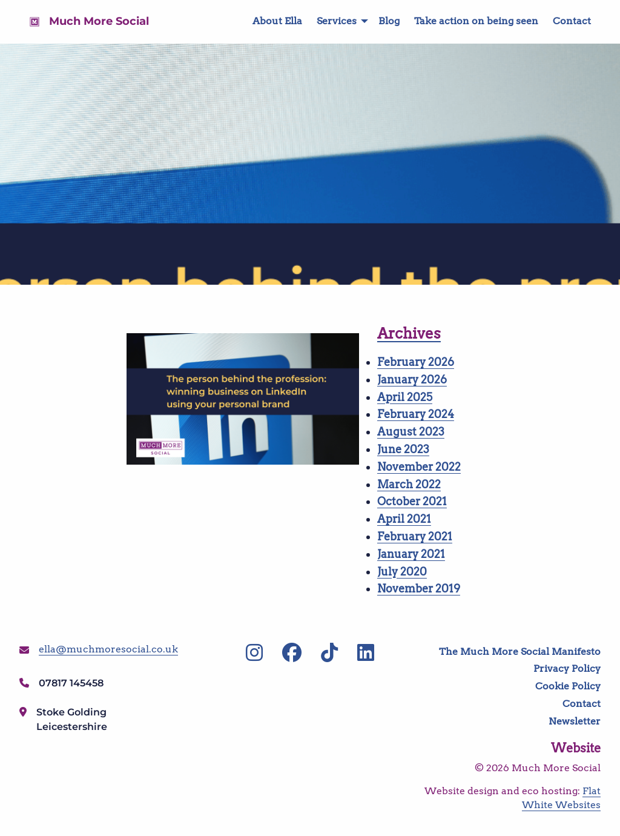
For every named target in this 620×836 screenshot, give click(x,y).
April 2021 (404, 519)
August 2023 (410, 431)
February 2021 (414, 536)
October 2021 (412, 501)
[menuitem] (270, 21)
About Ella (277, 21)
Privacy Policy (567, 668)
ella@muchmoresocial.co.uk (108, 649)
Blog (389, 21)
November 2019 (418, 588)
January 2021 (411, 554)
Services (337, 21)
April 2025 (404, 397)
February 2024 (415, 414)
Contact (572, 21)
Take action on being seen (476, 21)
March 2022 (409, 484)
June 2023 (403, 449)
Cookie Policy (568, 686)
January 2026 (412, 379)
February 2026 (415, 362)
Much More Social (99, 21)
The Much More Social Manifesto (520, 651)
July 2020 (402, 571)
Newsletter (575, 721)
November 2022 (419, 466)
